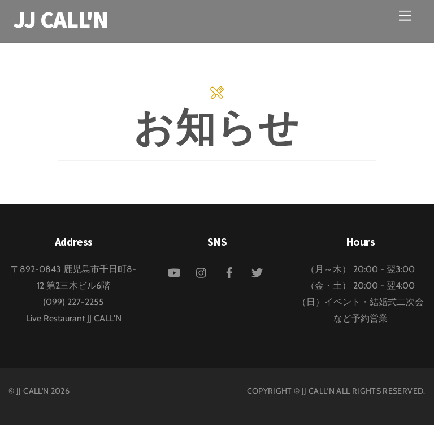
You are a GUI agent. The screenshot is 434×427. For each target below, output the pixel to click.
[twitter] (257, 273)
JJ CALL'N (32, 392)
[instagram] (201, 273)
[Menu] (405, 15)
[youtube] (174, 273)
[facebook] (229, 273)
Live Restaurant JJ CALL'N (73, 320)
